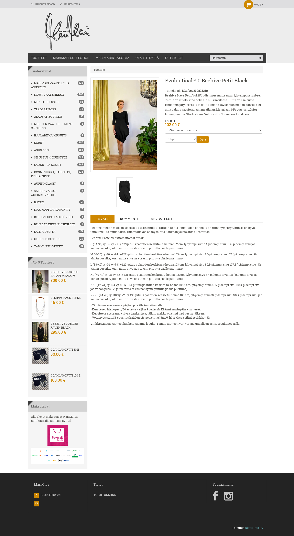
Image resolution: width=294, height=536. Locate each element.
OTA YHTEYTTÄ (147, 58)
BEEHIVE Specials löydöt (52, 217)
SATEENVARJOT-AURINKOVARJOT (44, 193)
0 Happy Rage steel (65, 298)
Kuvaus (102, 219)
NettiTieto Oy (254, 528)
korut (37, 143)
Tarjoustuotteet (47, 246)
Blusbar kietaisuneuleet (53, 224)
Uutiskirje (174, 58)
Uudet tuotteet (45, 239)
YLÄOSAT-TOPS (43, 109)
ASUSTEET (40, 150)
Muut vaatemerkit (48, 94)
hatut (37, 202)
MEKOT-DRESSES (44, 102)
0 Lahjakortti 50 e (65, 349)
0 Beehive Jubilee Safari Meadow (64, 274)
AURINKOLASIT (43, 183)
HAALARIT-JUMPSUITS (49, 135)
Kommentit (130, 219)
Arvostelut (161, 219)
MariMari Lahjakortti (50, 210)
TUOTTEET (39, 58)
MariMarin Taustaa (112, 58)
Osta (203, 139)
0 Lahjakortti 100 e (65, 375)
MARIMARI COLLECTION (71, 58)
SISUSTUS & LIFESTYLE (49, 157)
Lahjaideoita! (43, 232)
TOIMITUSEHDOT (106, 495)
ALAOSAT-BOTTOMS (47, 116)
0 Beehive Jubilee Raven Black (64, 325)
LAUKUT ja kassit (46, 165)
